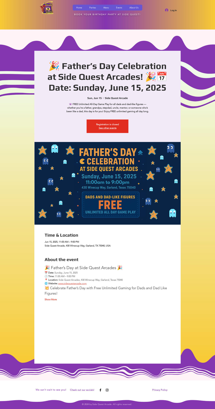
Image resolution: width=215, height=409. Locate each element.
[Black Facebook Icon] (100, 390)
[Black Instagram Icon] (107, 390)
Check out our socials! (82, 389)
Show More (51, 299)
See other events (107, 128)
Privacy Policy (160, 389)
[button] (93, 7)
